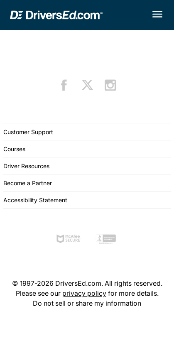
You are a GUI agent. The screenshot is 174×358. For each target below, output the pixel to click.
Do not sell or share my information (87, 303)
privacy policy (84, 293)
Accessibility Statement (35, 200)
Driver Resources (26, 165)
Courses (14, 148)
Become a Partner (27, 182)
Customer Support (28, 131)
